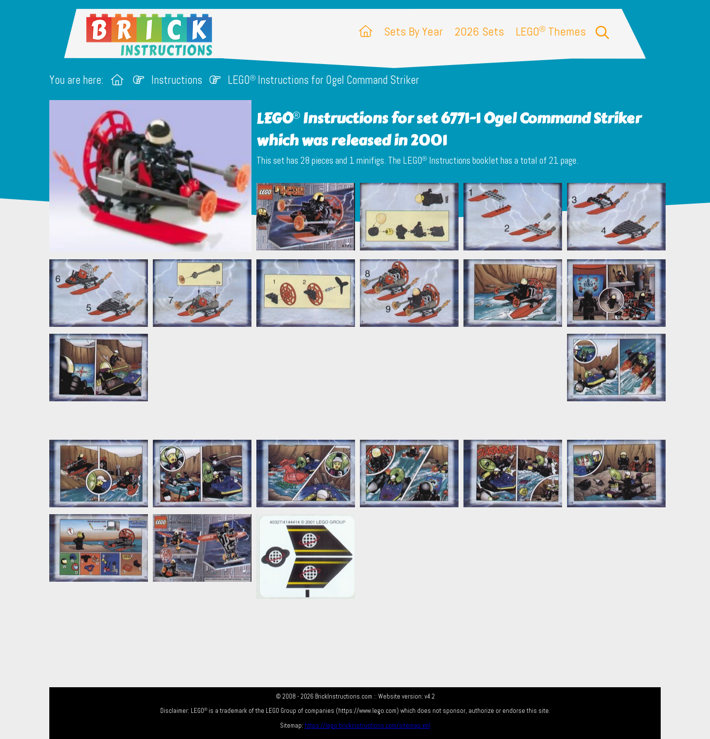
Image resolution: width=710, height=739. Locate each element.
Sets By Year (413, 31)
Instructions (176, 80)
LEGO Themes (551, 31)
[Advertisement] (360, 383)
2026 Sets (479, 31)
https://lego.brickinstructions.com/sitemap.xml (367, 725)
